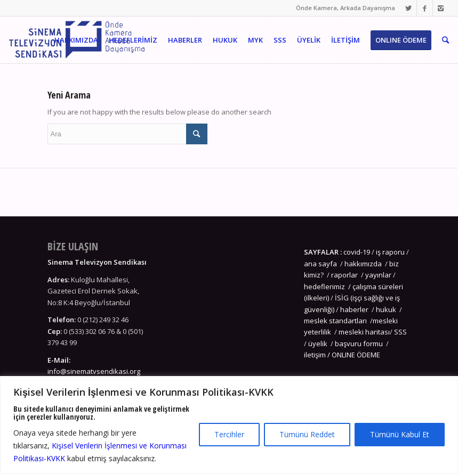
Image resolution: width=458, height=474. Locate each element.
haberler (354, 309)
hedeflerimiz (324, 286)
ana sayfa (321, 263)
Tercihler (229, 434)
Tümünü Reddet (307, 434)
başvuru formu (359, 343)
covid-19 (356, 252)
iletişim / (318, 354)
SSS (400, 332)
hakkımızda (363, 263)
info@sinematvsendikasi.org (93, 371)
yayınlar (378, 275)
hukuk (386, 309)
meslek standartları (335, 320)
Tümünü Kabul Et (399, 434)
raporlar (344, 275)
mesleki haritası (364, 332)
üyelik (317, 343)
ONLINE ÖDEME (356, 354)
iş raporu (390, 252)
